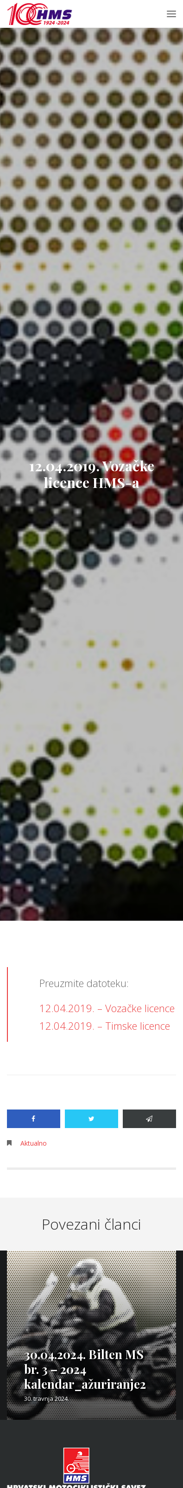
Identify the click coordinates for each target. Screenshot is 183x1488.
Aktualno (33, 1143)
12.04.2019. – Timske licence (104, 1026)
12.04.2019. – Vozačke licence (107, 1008)
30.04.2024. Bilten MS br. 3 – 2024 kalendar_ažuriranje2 (85, 1369)
